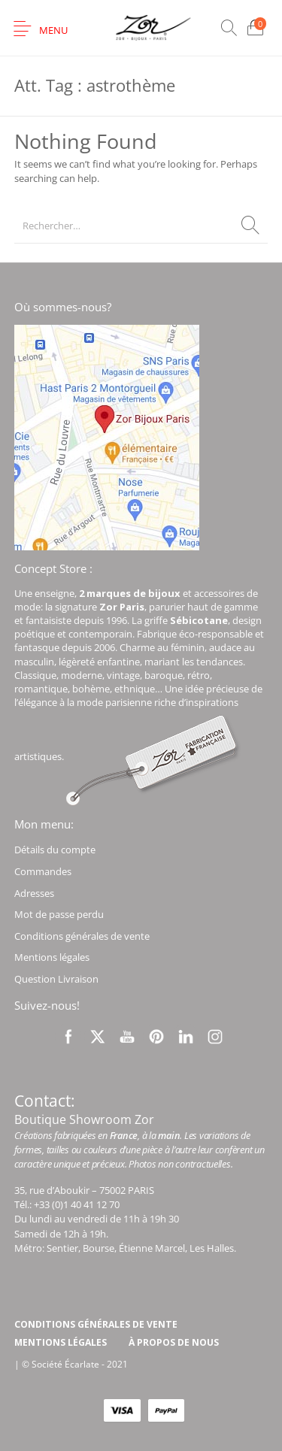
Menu (53, 30)
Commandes (42, 871)
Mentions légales (51, 957)
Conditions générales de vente (82, 936)
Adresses (34, 893)
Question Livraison (56, 979)
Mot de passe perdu (59, 914)
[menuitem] (95, 1325)
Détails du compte (55, 849)
